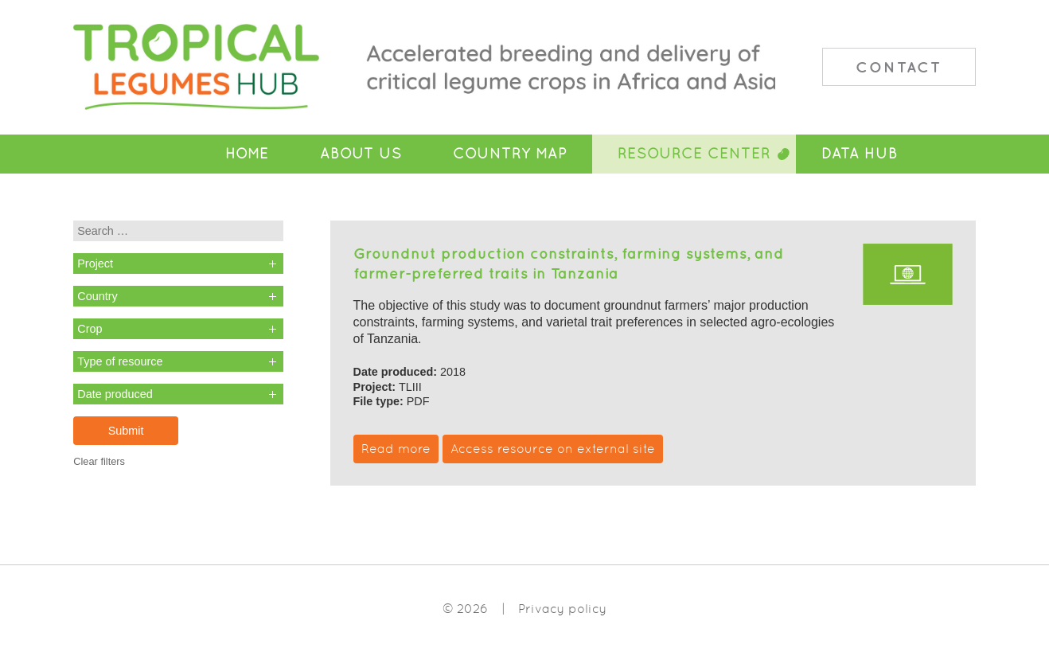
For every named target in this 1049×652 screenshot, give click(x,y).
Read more (396, 448)
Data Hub (859, 154)
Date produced (114, 394)
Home (247, 154)
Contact (899, 67)
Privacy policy (562, 608)
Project (95, 263)
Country (97, 296)
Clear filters (99, 461)
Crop (89, 328)
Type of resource (119, 361)
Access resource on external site (552, 448)
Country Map (510, 154)
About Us (361, 154)
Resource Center (694, 154)
